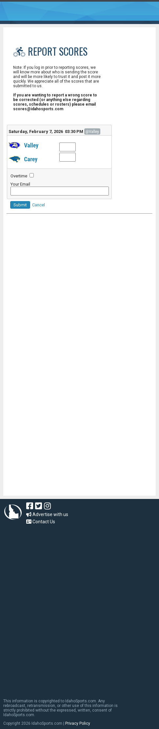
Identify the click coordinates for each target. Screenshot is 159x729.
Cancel (38, 204)
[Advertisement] (56, 451)
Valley (31, 145)
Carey (30, 159)
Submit (20, 204)
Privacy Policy (77, 723)
